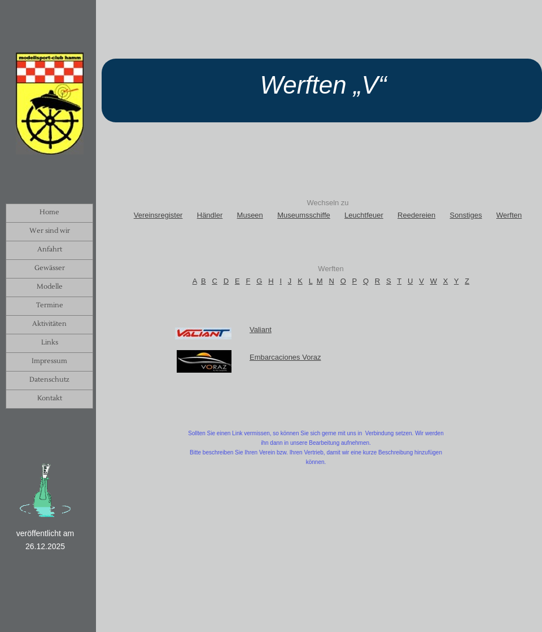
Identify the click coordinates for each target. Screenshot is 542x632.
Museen (250, 215)
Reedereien (416, 215)
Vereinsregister (158, 215)
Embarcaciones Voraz (285, 357)
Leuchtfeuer (363, 215)
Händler (210, 215)
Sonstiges (466, 215)
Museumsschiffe (303, 215)
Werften (509, 215)
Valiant (261, 329)
